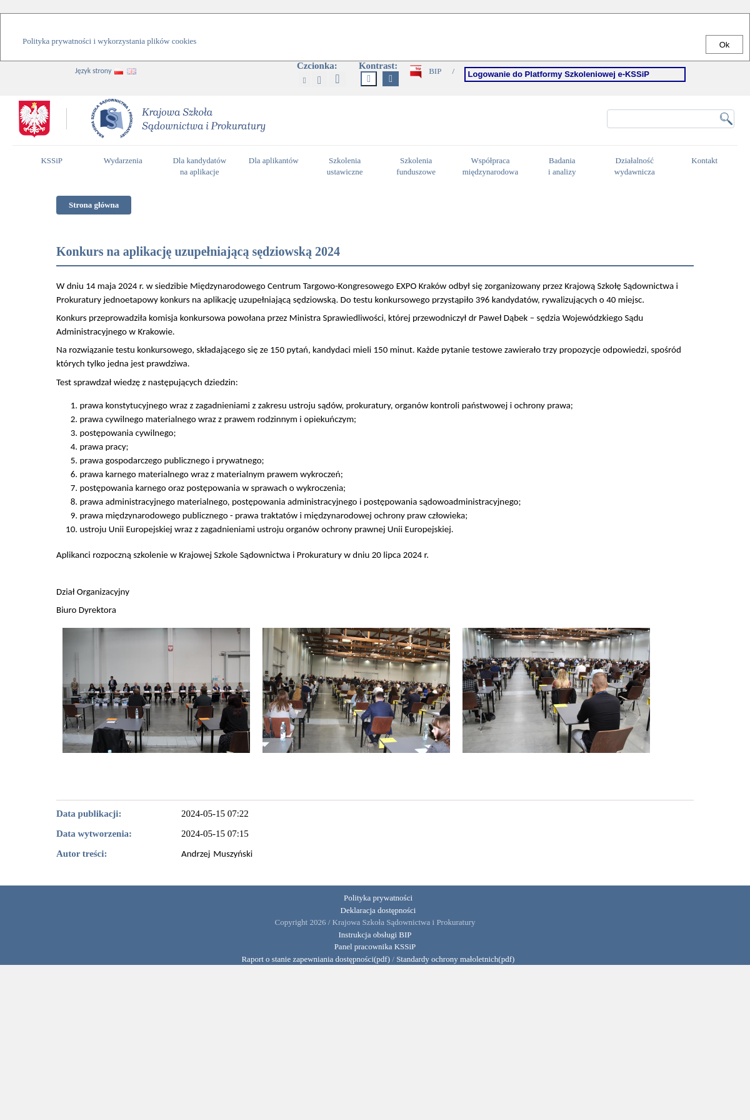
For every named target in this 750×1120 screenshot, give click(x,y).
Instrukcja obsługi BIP (375, 934)
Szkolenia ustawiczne (348, 166)
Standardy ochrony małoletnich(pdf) (455, 959)
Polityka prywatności (378, 897)
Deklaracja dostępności (378, 910)
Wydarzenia (123, 160)
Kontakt (707, 165)
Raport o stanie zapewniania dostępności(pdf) (313, 959)
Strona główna (94, 204)
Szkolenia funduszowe (419, 166)
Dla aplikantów (275, 165)
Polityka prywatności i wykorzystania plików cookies (109, 41)
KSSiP (55, 165)
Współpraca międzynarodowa (492, 166)
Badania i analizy (565, 166)
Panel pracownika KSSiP (375, 946)
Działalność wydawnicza (638, 166)
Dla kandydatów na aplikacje (199, 166)
